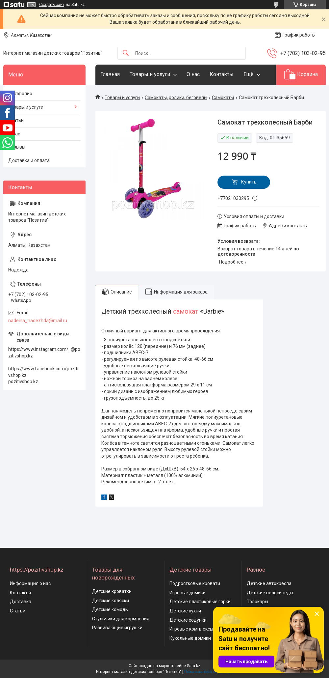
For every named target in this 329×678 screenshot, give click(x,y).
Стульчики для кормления (120, 618)
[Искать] (125, 53)
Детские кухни (185, 610)
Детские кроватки (112, 591)
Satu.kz (193, 666)
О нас (193, 74)
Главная (110, 74)
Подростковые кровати (194, 583)
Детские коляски (110, 600)
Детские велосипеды (270, 592)
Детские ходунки (188, 620)
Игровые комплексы (191, 629)
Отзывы (16, 147)
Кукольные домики (190, 638)
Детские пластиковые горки (200, 601)
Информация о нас (30, 583)
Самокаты (223, 97)
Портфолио (20, 93)
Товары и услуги (150, 74)
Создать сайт (51, 4)
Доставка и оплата (29, 160)
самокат (185, 311)
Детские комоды (110, 609)
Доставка (20, 601)
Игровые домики (187, 592)
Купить (249, 181)
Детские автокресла (269, 583)
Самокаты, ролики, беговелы (176, 97)
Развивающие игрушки (117, 627)
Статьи (16, 120)
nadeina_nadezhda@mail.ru (37, 320)
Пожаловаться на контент (208, 671)
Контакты (222, 74)
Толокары (257, 601)
